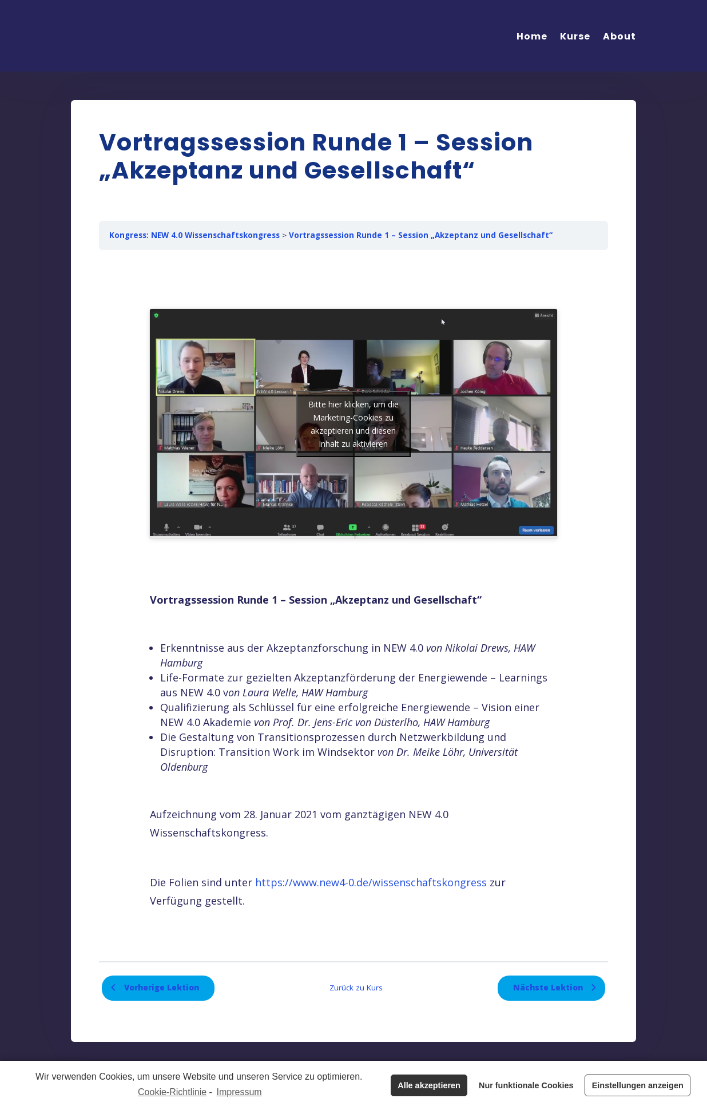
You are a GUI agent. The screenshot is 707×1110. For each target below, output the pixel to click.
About (619, 36)
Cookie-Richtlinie (172, 1092)
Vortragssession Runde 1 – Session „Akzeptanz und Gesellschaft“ (421, 235)
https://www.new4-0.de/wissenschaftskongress (371, 882)
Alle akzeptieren (429, 1085)
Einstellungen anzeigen (638, 1085)
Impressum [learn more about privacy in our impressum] (239, 1092)
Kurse (575, 36)
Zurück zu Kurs (356, 987)
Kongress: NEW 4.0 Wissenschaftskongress (194, 235)
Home (532, 36)
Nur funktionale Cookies (526, 1085)
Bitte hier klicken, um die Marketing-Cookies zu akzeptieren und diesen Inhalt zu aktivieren (353, 424)
